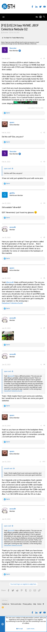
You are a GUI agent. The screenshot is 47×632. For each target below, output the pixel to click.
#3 (44, 162)
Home (39, 604)
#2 (44, 132)
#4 (44, 203)
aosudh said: (8, 468)
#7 (44, 328)
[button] (3, 17)
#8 (44, 364)
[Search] (44, 17)
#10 (44, 461)
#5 (44, 237)
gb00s (12, 193)
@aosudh (10, 282)
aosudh (13, 227)
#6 (44, 278)
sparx (12, 122)
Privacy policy (27, 604)
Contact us (5, 604)
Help (34, 604)
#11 (44, 519)
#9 (44, 425)
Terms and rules (16, 604)
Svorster (5, 32)
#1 (44, 58)
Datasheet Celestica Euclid (12, 303)
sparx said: (7, 168)
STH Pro (4, 600)
